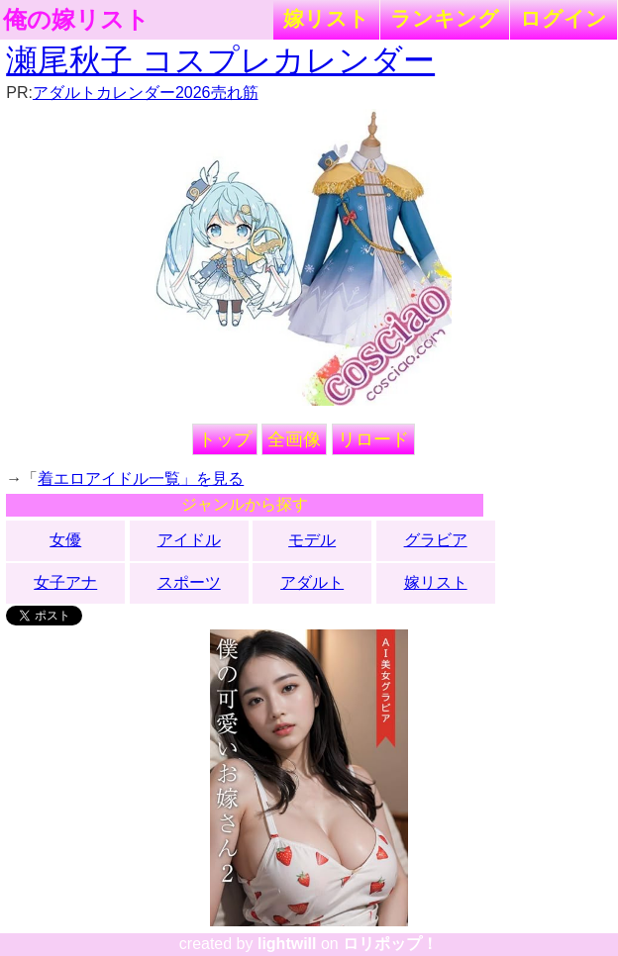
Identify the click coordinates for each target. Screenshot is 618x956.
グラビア (435, 539)
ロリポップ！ (390, 943)
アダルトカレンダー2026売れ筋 (145, 92)
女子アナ (65, 582)
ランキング (444, 18)
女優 (65, 539)
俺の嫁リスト (76, 20)
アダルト (312, 582)
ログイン (563, 18)
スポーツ (189, 582)
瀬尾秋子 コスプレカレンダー (220, 60)
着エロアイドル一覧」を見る (141, 478)
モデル (312, 539)
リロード (373, 439)
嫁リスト (326, 18)
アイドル (189, 539)
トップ (225, 439)
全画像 (294, 439)
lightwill (287, 943)
